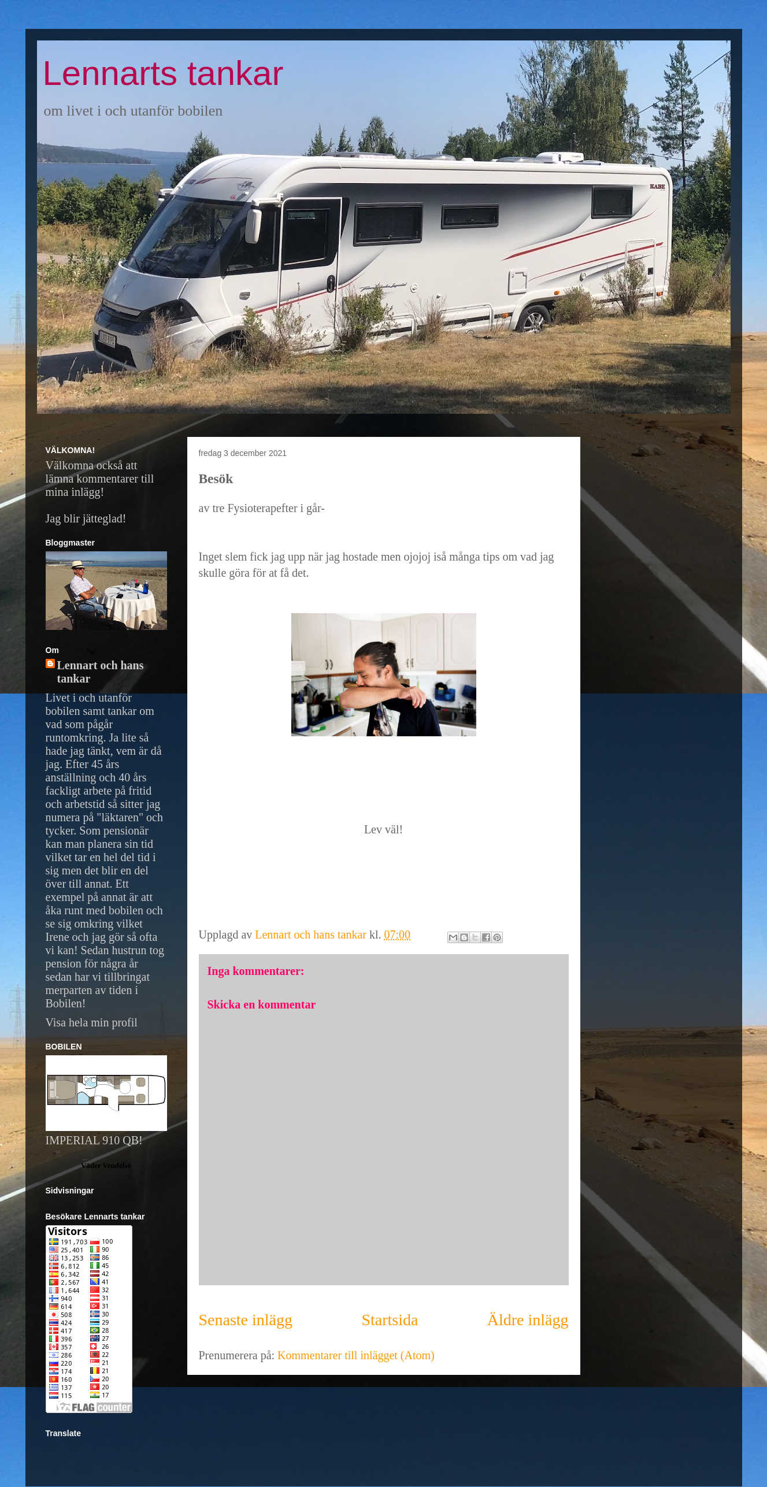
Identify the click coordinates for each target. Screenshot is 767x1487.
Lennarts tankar (163, 73)
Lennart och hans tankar (100, 672)
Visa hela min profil (92, 1022)
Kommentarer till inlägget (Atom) (356, 1355)
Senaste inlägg (246, 1320)
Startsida (389, 1320)
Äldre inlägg (528, 1320)
